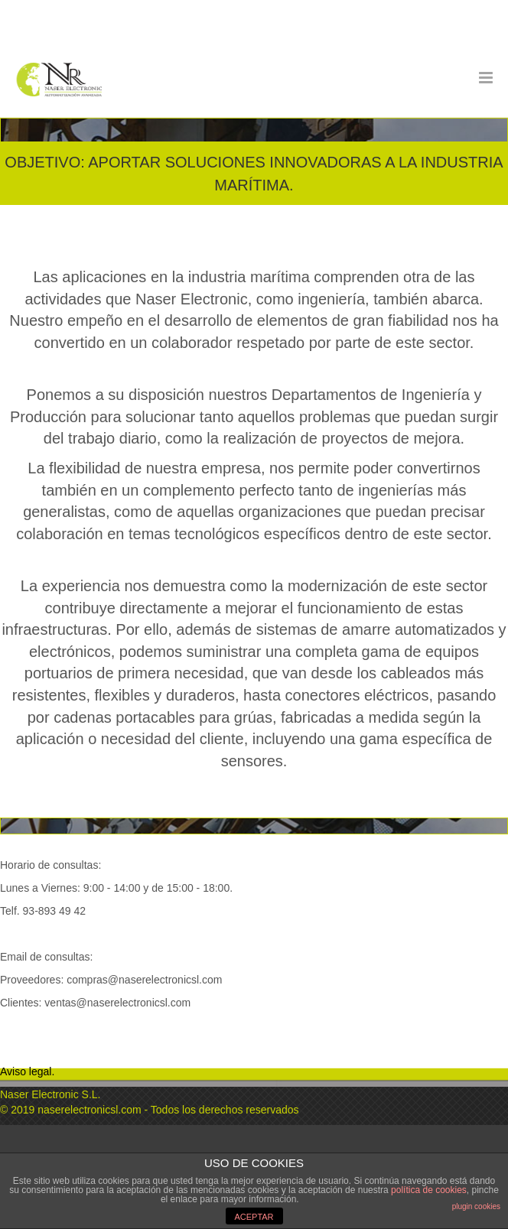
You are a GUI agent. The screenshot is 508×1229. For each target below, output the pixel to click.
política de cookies (429, 1190)
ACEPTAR (253, 1216)
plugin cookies (476, 1206)
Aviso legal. (27, 1071)
